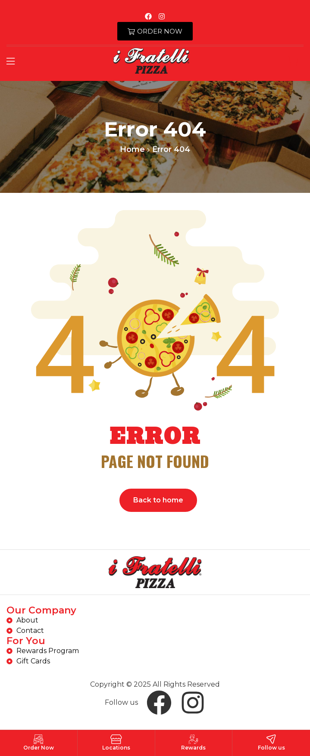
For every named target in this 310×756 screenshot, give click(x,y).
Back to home (158, 500)
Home (132, 149)
